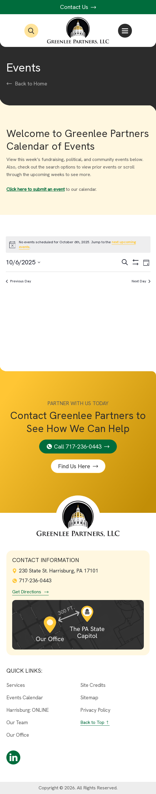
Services (15, 685)
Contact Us (78, 7)
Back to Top (92, 722)
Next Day (141, 281)
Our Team (17, 722)
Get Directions (26, 592)
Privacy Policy (95, 710)
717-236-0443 (31, 580)
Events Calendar (24, 697)
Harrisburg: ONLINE (27, 710)
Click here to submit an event (35, 189)
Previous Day (18, 281)
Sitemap (89, 697)
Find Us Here (74, 466)
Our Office (17, 735)
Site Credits (93, 685)
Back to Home (31, 84)
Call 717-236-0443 (77, 446)
